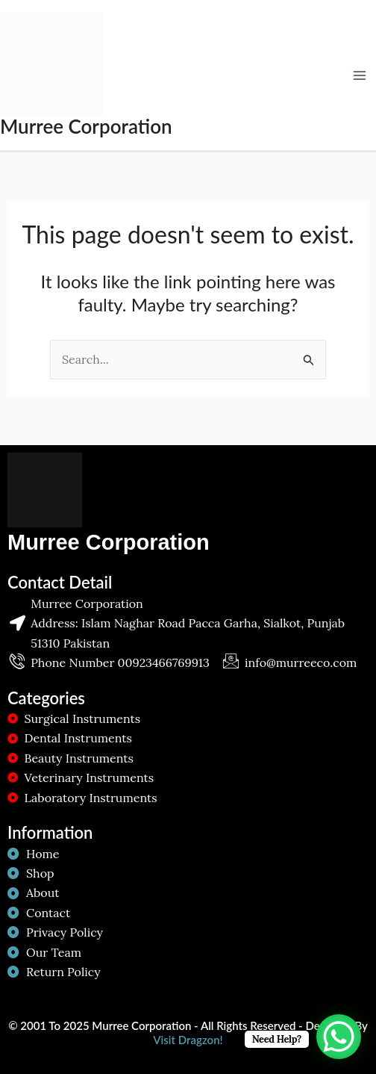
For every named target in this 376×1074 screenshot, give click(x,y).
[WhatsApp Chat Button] (338, 1036)
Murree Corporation (86, 126)
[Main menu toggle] (359, 75)
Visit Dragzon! (187, 1039)
